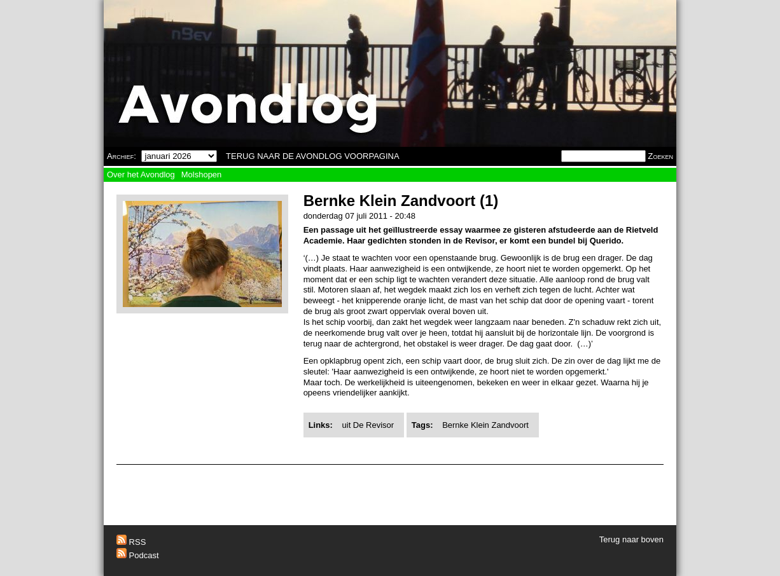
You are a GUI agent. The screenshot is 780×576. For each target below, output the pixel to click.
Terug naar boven (631, 539)
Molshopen (201, 174)
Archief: (121, 156)
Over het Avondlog (141, 174)
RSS (131, 542)
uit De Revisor (368, 425)
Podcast (137, 555)
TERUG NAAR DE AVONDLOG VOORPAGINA (313, 156)
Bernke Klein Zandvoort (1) (401, 200)
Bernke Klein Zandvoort (485, 425)
